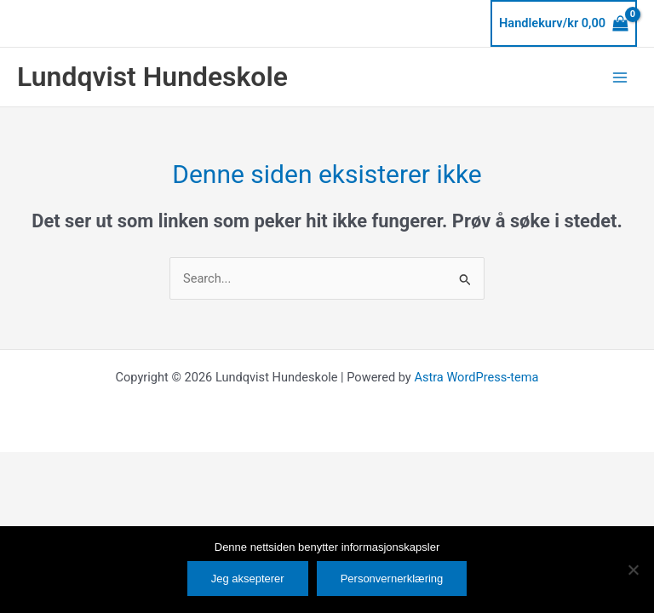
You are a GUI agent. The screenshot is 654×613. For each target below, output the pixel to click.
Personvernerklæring (392, 578)
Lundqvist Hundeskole (152, 76)
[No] (632, 569)
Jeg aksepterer (247, 578)
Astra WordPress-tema (476, 377)
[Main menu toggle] (620, 77)
